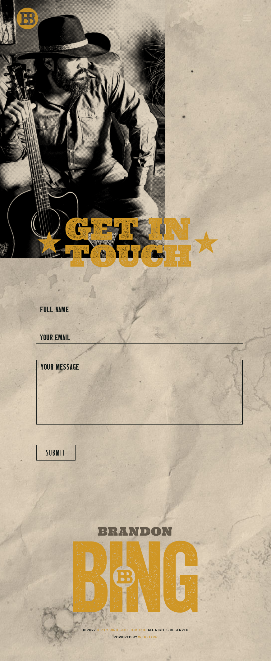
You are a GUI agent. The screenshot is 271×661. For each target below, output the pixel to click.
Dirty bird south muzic (121, 630)
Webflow (148, 637)
